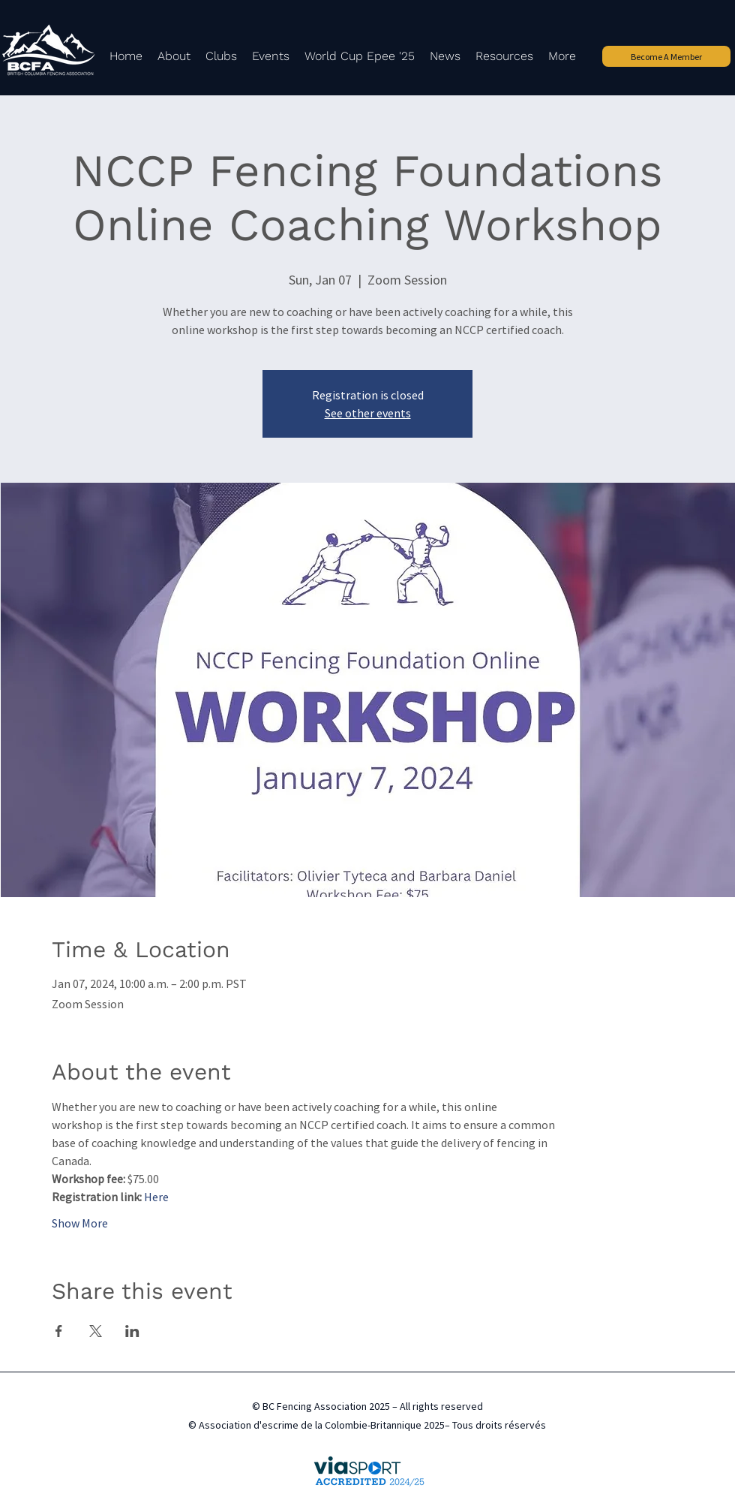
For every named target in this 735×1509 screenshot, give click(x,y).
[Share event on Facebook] (59, 1331)
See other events (368, 412)
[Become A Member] (666, 56)
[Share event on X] (95, 1331)
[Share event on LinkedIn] (132, 1331)
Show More (80, 1222)
